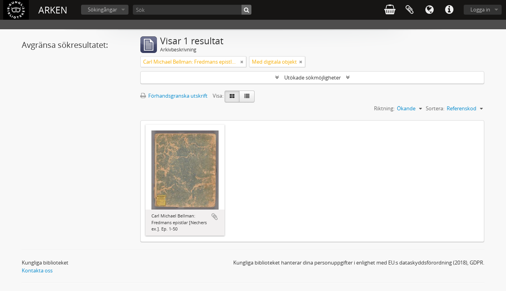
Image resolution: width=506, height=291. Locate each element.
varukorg (390, 10)
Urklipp (409, 10)
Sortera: (435, 108)
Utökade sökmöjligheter (312, 77)
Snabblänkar (449, 10)
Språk (429, 10)
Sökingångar (102, 9)
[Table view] (247, 96)
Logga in (480, 9)
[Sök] (192, 10)
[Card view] (232, 96)
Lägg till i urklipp (215, 217)
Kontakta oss (37, 270)
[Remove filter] (242, 62)
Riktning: (384, 108)
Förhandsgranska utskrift (174, 95)
